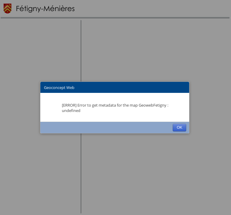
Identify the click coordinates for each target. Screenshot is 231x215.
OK (179, 127)
